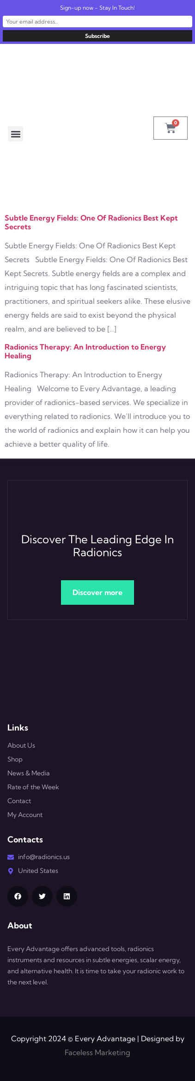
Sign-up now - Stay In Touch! (97, 7)
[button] (15, 133)
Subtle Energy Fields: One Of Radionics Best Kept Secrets (91, 222)
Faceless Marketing (97, 1052)
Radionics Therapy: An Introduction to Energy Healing (85, 351)
